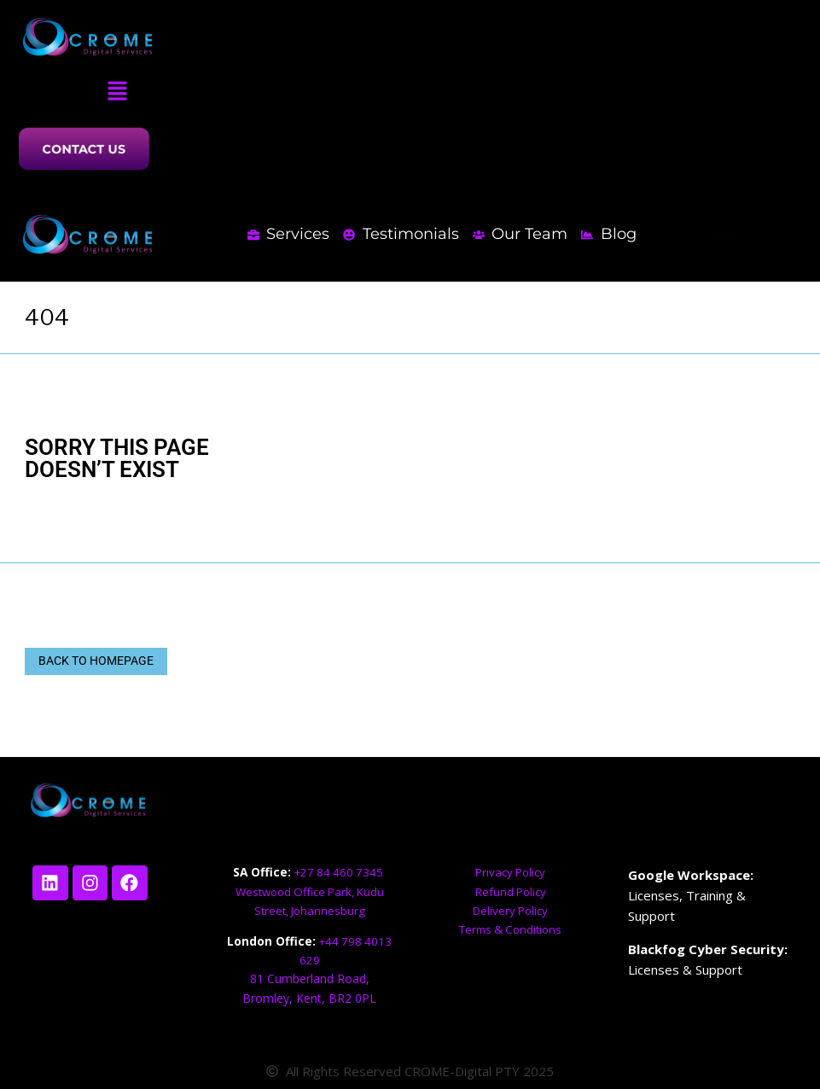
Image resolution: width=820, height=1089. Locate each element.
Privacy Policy (510, 873)
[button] (117, 91)
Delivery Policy (510, 910)
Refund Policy (510, 891)
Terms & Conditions (511, 929)
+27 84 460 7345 (340, 873)
